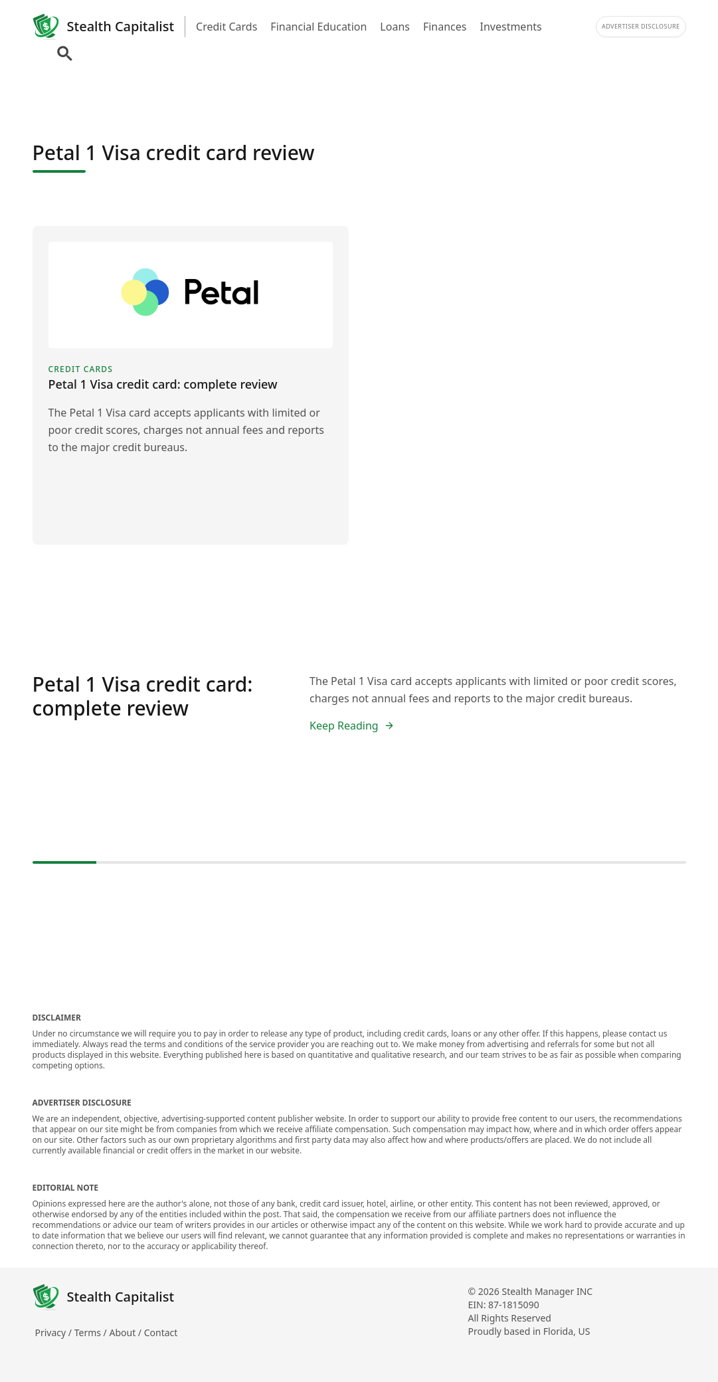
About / (126, 1332)
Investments (511, 26)
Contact (161, 1332)
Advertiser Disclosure (641, 26)
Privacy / (54, 1332)
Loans (395, 26)
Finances (445, 26)
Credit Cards (226, 26)
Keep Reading (352, 725)
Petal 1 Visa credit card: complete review (143, 696)
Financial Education (318, 26)
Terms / (92, 1332)
